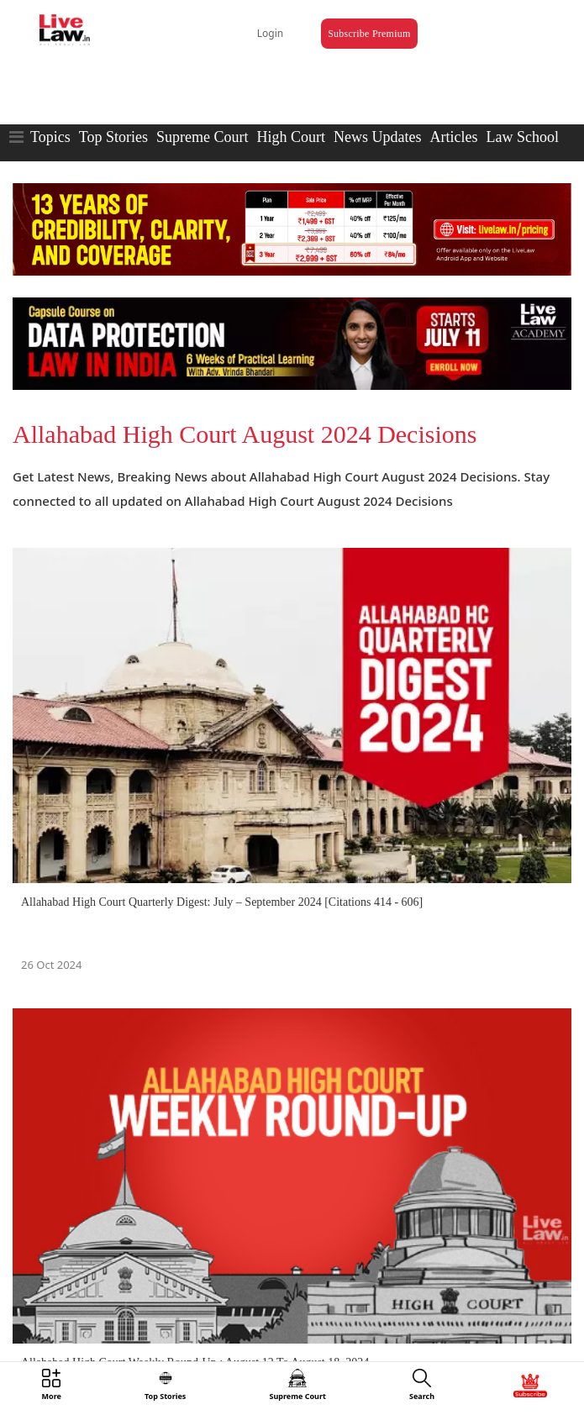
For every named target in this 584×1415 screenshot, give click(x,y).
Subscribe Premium (369, 33)
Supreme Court (202, 137)
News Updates (377, 137)
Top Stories (113, 137)
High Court (290, 137)
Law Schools (525, 137)
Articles (453, 137)
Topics (50, 137)
